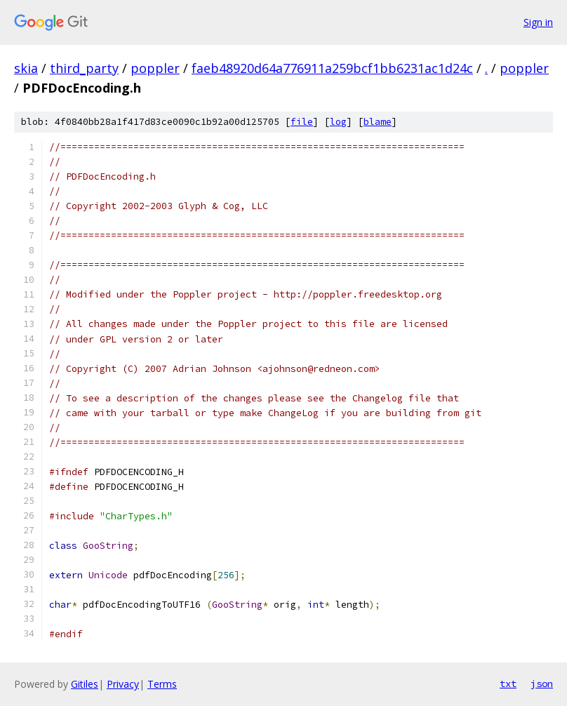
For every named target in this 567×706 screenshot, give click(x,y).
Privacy (123, 684)
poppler (155, 68)
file (302, 122)
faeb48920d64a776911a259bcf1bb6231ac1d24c (332, 68)
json (542, 683)
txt (508, 683)
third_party (84, 68)
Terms (162, 684)
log (338, 122)
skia (26, 68)
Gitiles (84, 684)
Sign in (538, 22)
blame (377, 122)
